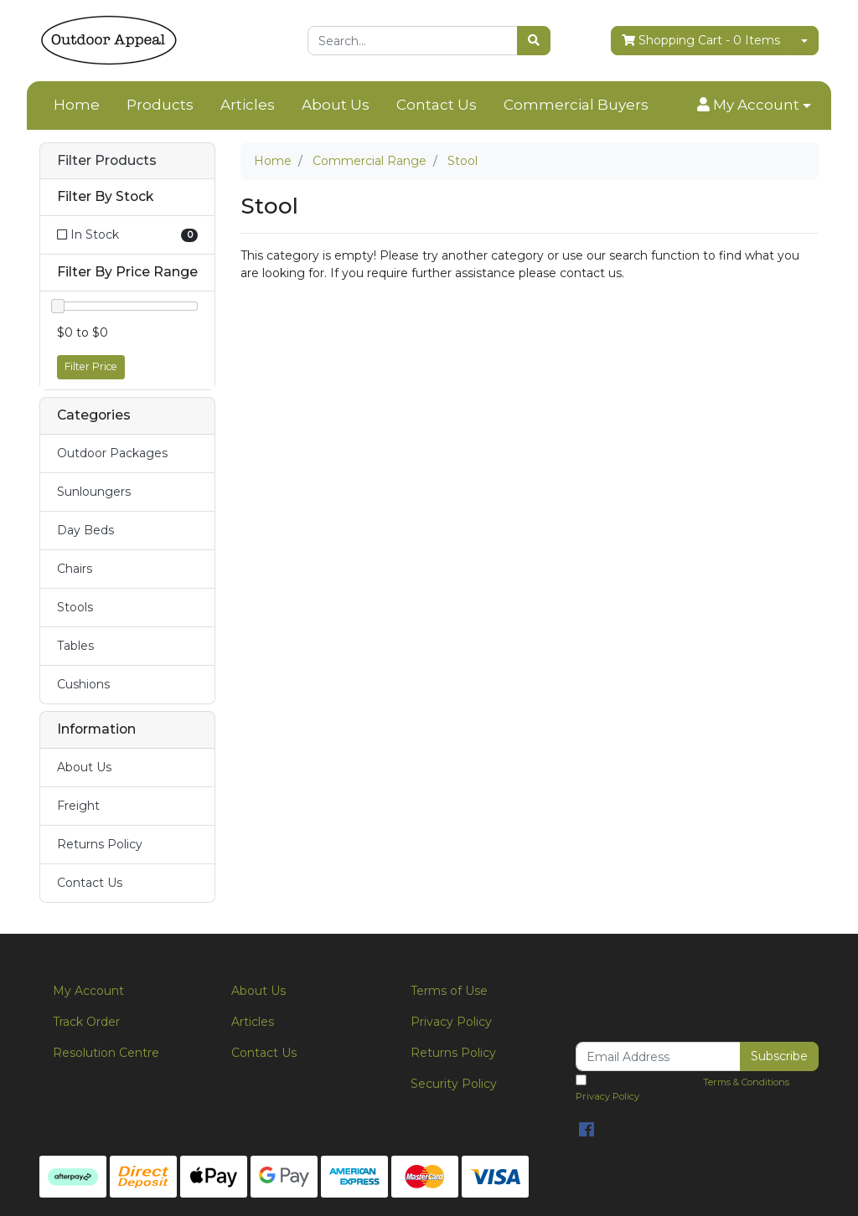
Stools (75, 607)
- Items (701, 40)
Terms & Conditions (746, 1082)
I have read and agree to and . (693, 1088)
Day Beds (85, 530)
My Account (88, 990)
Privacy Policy (451, 1021)
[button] (754, 105)
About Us (336, 104)
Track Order (86, 1021)
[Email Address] (658, 1056)
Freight (78, 805)
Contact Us (436, 104)
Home (77, 104)
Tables (75, 645)
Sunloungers (94, 491)
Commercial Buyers (576, 104)
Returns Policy (99, 844)
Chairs (74, 568)
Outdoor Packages (112, 453)
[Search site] (533, 40)
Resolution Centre (106, 1052)
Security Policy (454, 1083)
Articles (247, 104)
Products (160, 104)
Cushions (83, 684)
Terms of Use (449, 990)
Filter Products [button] (107, 160)
